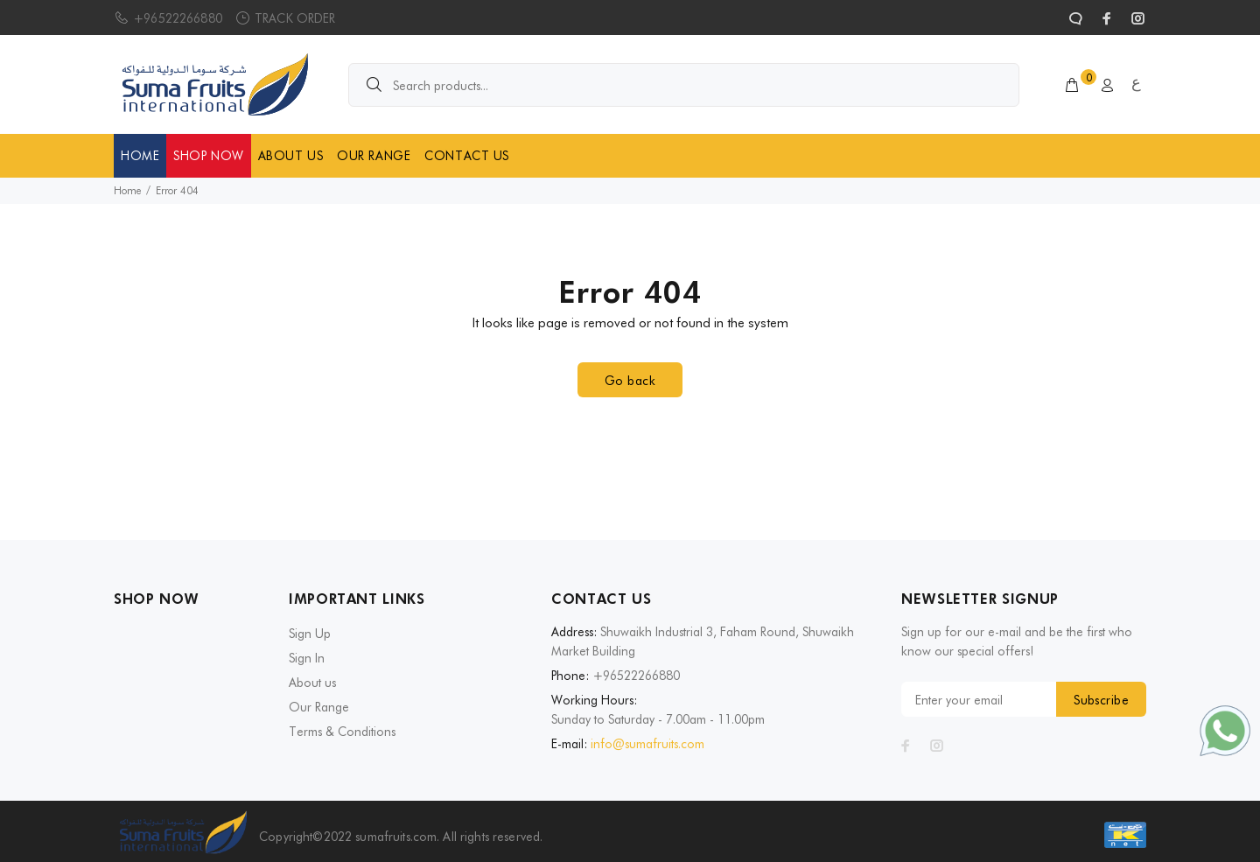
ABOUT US (290, 156)
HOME (140, 156)
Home (127, 190)
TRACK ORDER (295, 18)
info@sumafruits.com (647, 744)
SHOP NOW (208, 156)
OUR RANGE (373, 156)
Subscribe (1101, 700)
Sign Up (310, 634)
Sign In (307, 658)
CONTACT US (466, 156)
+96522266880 (177, 18)
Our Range (319, 707)
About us (312, 683)
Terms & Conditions (342, 732)
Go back (630, 381)
